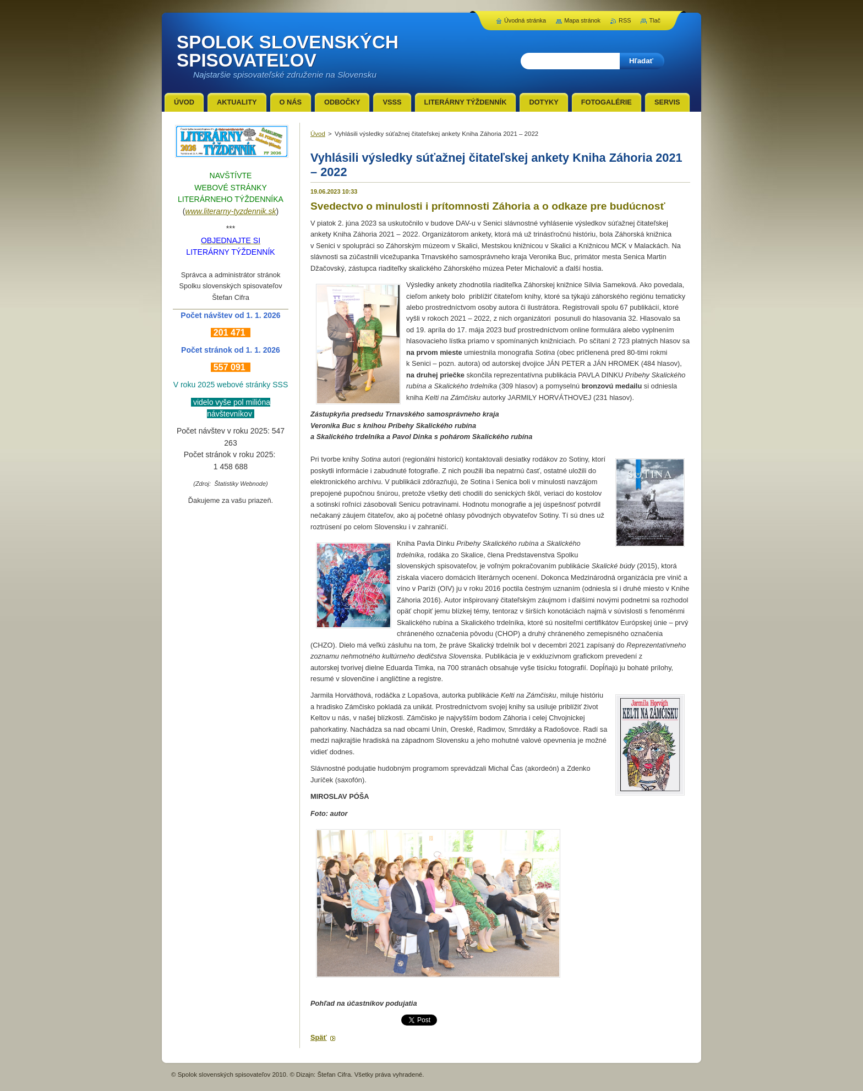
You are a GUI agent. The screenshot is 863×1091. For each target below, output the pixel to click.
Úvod (317, 133)
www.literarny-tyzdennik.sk (230, 211)
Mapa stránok (582, 20)
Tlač (654, 20)
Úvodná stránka (525, 20)
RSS (625, 20)
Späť (318, 1037)
